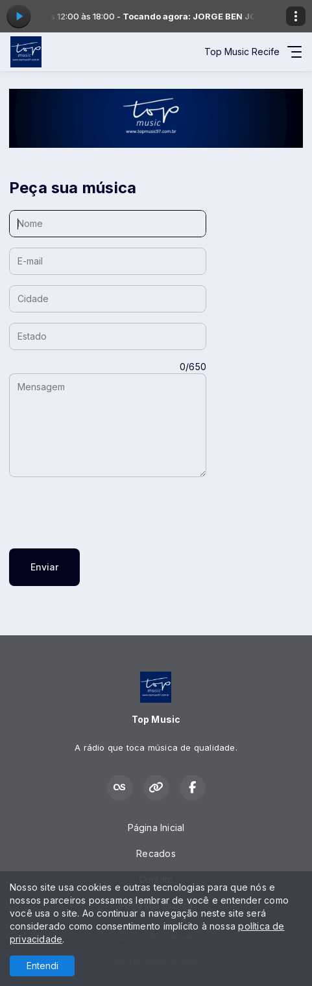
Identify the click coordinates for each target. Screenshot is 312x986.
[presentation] (107, 512)
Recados (155, 853)
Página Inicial (156, 827)
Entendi (42, 965)
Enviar (44, 566)
